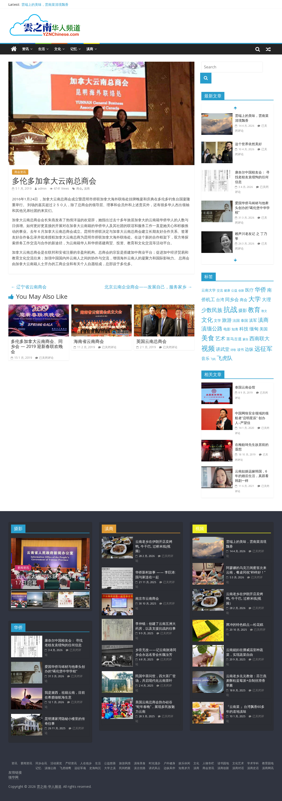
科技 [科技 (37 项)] (243, 329)
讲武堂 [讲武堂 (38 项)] (222, 349)
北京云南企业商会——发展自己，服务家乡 (148, 287)
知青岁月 (184, 768)
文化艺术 (238, 763)
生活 (41, 49)
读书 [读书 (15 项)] (240, 349)
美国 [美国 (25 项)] (263, 329)
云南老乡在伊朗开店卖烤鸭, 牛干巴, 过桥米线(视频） (153, 546)
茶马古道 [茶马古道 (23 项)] (234, 338)
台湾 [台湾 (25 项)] (220, 299)
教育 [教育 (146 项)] (254, 309)
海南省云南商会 (89, 341)
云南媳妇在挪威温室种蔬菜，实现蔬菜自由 (244, 652)
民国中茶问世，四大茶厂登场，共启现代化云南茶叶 (155, 678)
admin (42, 188)
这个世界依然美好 (248, 144)
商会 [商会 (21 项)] (243, 299)
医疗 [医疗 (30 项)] (249, 290)
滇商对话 (238, 768)
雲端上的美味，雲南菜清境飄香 (44, 4)
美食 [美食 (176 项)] (207, 338)
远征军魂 (80, 768)
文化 (57, 49)
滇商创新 (223, 768)
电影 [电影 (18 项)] (227, 329)
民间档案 (125, 768)
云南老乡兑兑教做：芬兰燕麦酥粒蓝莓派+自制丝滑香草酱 (246, 680)
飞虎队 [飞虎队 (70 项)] (225, 357)
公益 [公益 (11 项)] (234, 290)
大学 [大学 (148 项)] (254, 299)
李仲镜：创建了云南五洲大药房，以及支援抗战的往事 (155, 626)
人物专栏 (208, 763)
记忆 (73, 49)
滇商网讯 (268, 768)
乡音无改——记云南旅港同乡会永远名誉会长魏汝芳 (155, 652)
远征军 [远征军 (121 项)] (263, 349)
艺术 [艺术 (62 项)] (220, 338)
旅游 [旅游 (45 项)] (227, 320)
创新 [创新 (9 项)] (241, 290)
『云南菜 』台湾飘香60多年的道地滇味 (245, 709)
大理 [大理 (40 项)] (266, 299)
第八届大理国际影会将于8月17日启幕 (48, 579)
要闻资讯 (23, 568)
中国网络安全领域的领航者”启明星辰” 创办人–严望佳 (252, 418)
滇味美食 (139, 763)
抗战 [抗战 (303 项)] (230, 309)
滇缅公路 (50, 768)
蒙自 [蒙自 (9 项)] (245, 339)
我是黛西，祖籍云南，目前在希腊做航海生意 (65, 694)
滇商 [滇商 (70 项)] (263, 319)
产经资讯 (71, 763)
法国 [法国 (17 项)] (236, 320)
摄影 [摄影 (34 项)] (242, 310)
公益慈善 (110, 763)
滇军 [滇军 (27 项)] (253, 320)
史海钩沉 (95, 768)
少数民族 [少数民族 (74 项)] (211, 310)
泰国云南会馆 (245, 387)
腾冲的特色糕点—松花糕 (244, 624)
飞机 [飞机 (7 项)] (213, 359)
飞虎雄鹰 (65, 768)
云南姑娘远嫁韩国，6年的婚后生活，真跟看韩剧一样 (252, 476)
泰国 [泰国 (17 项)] (244, 320)
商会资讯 (20, 172)
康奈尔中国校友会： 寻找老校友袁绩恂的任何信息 (252, 177)
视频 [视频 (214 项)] (208, 348)
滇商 (89, 49)
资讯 (25, 49)
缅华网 (13, 777)
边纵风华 (169, 768)
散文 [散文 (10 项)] (264, 311)
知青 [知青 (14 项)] (235, 329)
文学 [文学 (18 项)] (217, 320)
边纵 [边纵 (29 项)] (249, 349)
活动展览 (56, 763)
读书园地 (223, 763)
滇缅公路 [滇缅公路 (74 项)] (211, 328)
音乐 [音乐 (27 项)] (205, 358)
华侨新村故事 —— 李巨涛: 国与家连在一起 (155, 574)
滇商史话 (253, 768)
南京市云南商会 (147, 598)
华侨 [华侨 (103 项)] (260, 289)
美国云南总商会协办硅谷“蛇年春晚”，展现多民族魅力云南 (155, 707)
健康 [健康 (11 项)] (227, 290)
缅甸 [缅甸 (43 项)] (253, 328)
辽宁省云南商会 (29, 287)
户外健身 (169, 763)
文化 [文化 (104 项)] (207, 319)
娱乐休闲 (184, 763)
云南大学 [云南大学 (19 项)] (208, 290)
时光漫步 (154, 763)
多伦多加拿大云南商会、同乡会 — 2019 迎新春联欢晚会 (37, 346)
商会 (79, 188)
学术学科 (253, 763)
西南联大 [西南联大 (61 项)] (259, 338)
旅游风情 (125, 763)
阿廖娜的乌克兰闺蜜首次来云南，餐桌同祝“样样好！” (246, 570)
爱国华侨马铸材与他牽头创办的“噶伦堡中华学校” (252, 208)
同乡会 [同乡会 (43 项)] (232, 299)
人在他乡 (86, 763)
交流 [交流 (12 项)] (220, 290)
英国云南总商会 (151, 341)
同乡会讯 (41, 763)
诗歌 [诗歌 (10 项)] (233, 350)
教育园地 (268, 763)
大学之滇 (110, 768)
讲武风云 (154, 768)
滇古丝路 (139, 768)
